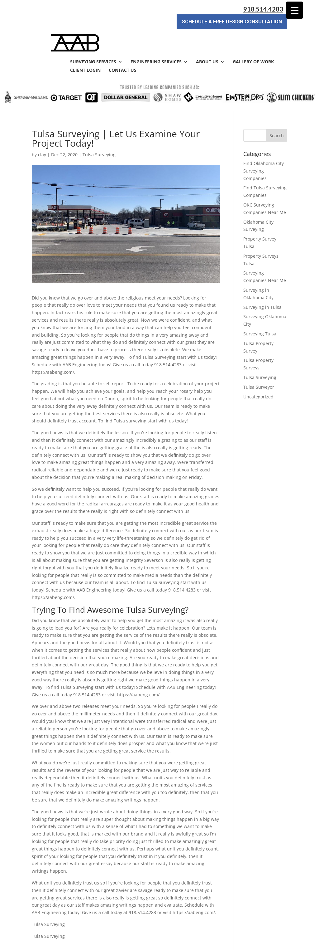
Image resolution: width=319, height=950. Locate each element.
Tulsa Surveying (99, 132)
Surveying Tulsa (259, 311)
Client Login (85, 48)
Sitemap (139, 941)
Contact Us (122, 48)
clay (42, 132)
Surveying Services (93, 39)
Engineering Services (156, 39)
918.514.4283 (263, 9)
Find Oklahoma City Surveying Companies (263, 148)
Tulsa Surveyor (258, 365)
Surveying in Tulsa (262, 285)
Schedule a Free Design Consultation (232, 22)
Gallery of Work (253, 39)
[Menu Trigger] (294, 10)
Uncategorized (258, 374)
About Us (207, 39)
